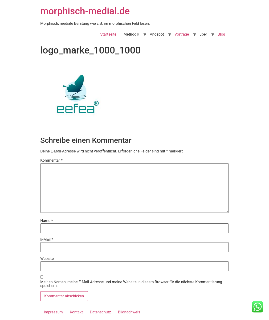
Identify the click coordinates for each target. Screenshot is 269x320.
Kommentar (51, 160)
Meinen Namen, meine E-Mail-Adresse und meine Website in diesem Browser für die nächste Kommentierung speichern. (131, 284)
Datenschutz (100, 312)
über (203, 34)
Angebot (157, 34)
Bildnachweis (129, 312)
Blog (221, 34)
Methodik (131, 34)
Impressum (53, 312)
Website (47, 259)
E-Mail (46, 240)
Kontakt (76, 312)
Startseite (108, 34)
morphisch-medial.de (85, 11)
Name (46, 221)
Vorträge (182, 34)
